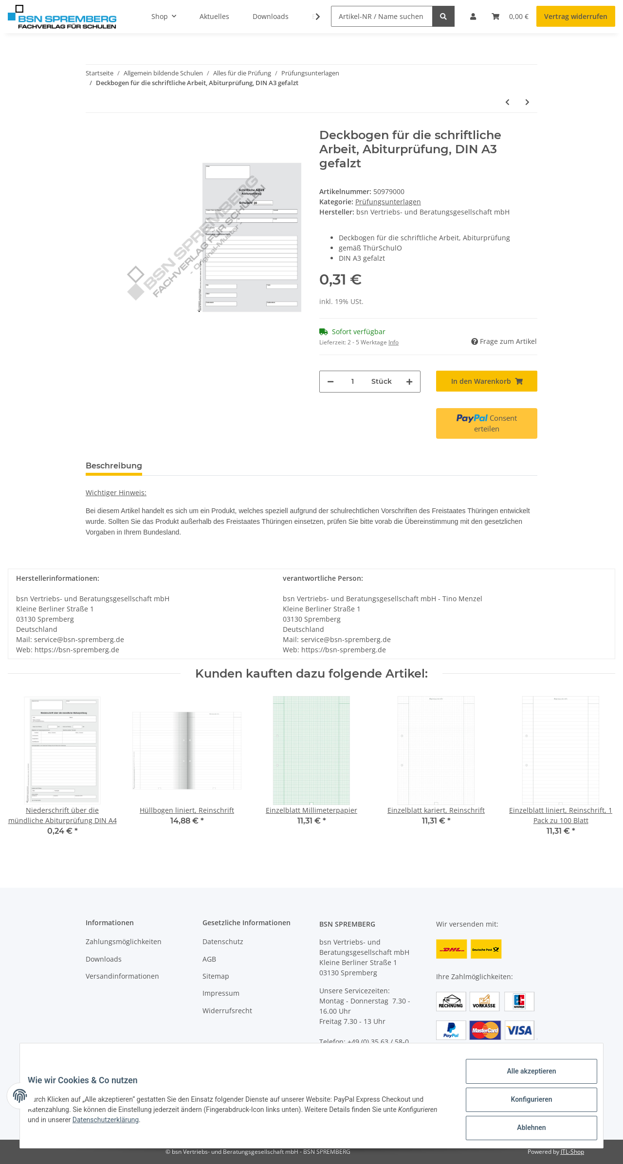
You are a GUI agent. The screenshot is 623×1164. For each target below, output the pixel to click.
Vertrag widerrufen (575, 16)
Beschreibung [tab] (114, 465)
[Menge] (353, 381)
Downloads (104, 959)
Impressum (220, 993)
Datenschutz (222, 941)
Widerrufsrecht (227, 1010)
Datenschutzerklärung (154, 1124)
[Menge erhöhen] (409, 381)
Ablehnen (523, 1129)
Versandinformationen (122, 976)
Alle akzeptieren (523, 1079)
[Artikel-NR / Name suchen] (382, 16)
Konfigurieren (523, 1104)
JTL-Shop (572, 1151)
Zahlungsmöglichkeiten (124, 941)
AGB (209, 959)
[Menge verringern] (330, 381)
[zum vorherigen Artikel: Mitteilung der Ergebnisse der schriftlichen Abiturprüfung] (507, 101)
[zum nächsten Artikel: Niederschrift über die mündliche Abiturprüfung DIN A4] (527, 101)
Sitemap (215, 976)
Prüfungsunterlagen (388, 201)
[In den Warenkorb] (486, 381)
